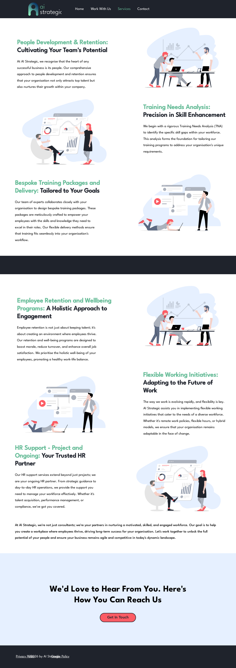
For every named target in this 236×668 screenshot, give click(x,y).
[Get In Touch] (118, 617)
